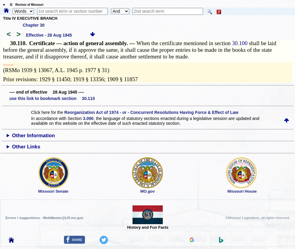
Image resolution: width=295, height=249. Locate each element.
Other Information (33, 135)
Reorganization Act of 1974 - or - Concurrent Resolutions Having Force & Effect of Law (151, 112)
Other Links (26, 147)
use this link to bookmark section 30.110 (52, 98)
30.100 (239, 43)
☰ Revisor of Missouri (25, 4)
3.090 (88, 118)
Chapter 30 (33, 25)
